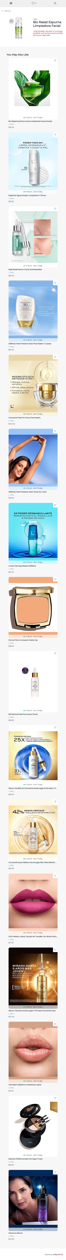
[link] (33, 3)
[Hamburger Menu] (11, 3)
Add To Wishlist (55, 60)
